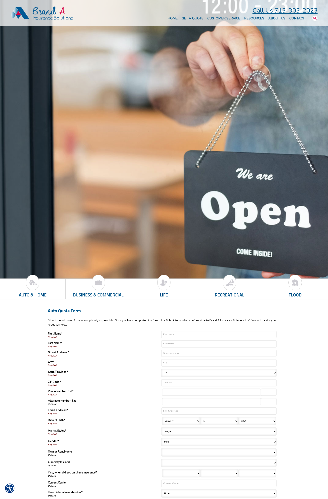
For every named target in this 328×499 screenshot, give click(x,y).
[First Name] (219, 334)
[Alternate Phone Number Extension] (269, 401)
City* (51, 362)
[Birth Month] (181, 421)
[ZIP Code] (219, 382)
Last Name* (55, 343)
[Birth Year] (257, 421)
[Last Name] (219, 344)
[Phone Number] (211, 392)
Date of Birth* (56, 420)
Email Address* (58, 410)
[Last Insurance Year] (257, 473)
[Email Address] (219, 411)
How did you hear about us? (65, 492)
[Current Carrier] (219, 483)
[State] (219, 373)
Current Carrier (57, 483)
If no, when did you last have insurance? (72, 473)
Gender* (53, 441)
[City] (219, 362)
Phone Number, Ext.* (60, 391)
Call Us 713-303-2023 (285, 10)
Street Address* (58, 352)
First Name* (55, 334)
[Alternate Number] (211, 401)
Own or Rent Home (60, 452)
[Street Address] (219, 353)
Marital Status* (57, 431)
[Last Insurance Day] (219, 473)
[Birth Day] (219, 421)
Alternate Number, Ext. (62, 401)
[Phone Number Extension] (269, 392)
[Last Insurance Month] (181, 473)
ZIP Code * (54, 382)
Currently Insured (59, 462)
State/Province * (58, 372)
